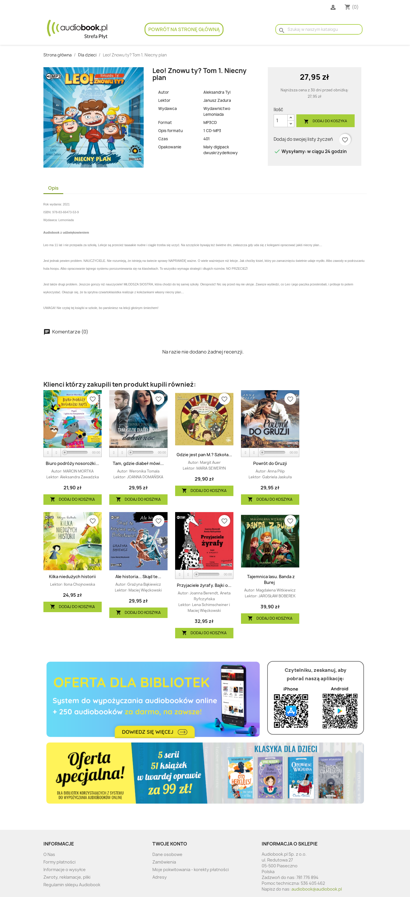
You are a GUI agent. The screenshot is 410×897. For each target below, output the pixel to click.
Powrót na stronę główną (184, 29)
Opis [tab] (53, 188)
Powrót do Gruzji (270, 463)
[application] (72, 452)
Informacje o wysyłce (64, 869)
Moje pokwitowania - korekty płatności (190, 869)
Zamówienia (164, 862)
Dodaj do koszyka (325, 121)
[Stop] (56, 452)
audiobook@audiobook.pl (316, 889)
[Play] (48, 452)
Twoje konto (169, 844)
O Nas (49, 854)
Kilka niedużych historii (72, 576)
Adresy (159, 877)
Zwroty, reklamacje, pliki (66, 877)
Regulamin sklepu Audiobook (71, 884)
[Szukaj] (319, 29)
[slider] (76, 452)
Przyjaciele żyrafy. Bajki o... (204, 585)
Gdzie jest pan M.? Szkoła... (204, 454)
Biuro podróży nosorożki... (72, 463)
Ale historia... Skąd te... (138, 576)
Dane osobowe (167, 854)
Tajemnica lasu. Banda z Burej (271, 579)
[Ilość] (281, 120)
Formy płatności (59, 862)
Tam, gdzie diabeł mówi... (138, 463)
